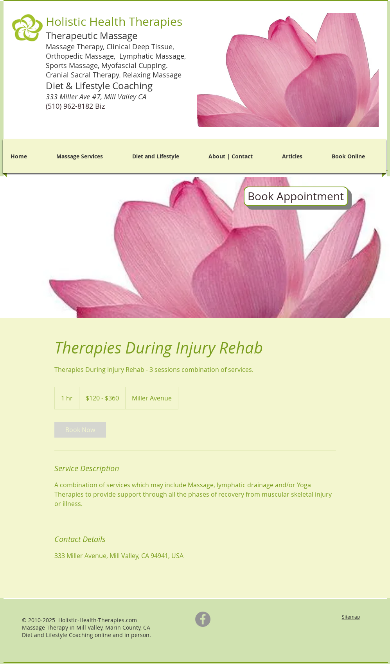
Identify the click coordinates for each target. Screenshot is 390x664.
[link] (80, 430)
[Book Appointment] (296, 196)
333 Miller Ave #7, (97, 96)
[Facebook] (202, 619)
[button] (288, 70)
